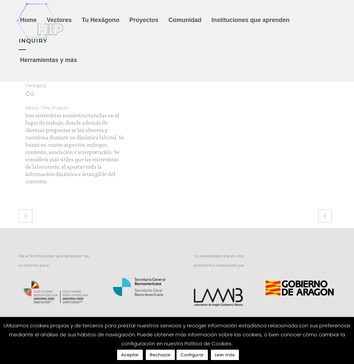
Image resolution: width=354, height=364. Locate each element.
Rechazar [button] (160, 355)
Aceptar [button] (130, 355)
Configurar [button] (192, 355)
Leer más (225, 355)
